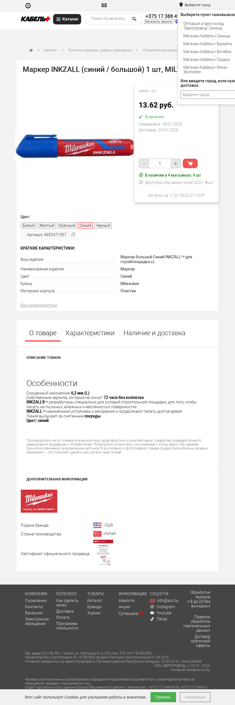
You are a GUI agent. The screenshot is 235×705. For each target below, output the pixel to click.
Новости (126, 600)
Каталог (50, 50)
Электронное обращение (37, 621)
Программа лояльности (67, 625)
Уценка (93, 613)
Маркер (127, 269)
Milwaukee (129, 283)
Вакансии (34, 613)
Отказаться (195, 697)
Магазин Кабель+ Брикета (207, 44)
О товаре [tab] (42, 333)
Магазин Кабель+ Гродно (206, 59)
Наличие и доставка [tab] (155, 333)
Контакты (34, 606)
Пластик (128, 291)
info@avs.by (164, 600)
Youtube (160, 613)
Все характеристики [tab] (38, 305)
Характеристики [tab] (90, 333)
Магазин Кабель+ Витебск (207, 51)
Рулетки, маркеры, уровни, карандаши (99, 50)
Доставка (65, 611)
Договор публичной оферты (200, 641)
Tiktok (158, 619)
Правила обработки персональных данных (196, 624)
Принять (163, 697)
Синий (126, 276)
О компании (36, 600)
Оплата (63, 617)
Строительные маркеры (163, 50)
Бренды (94, 606)
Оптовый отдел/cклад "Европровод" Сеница (203, 25)
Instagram (162, 606)
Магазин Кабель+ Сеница (206, 36)
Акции (124, 606)
